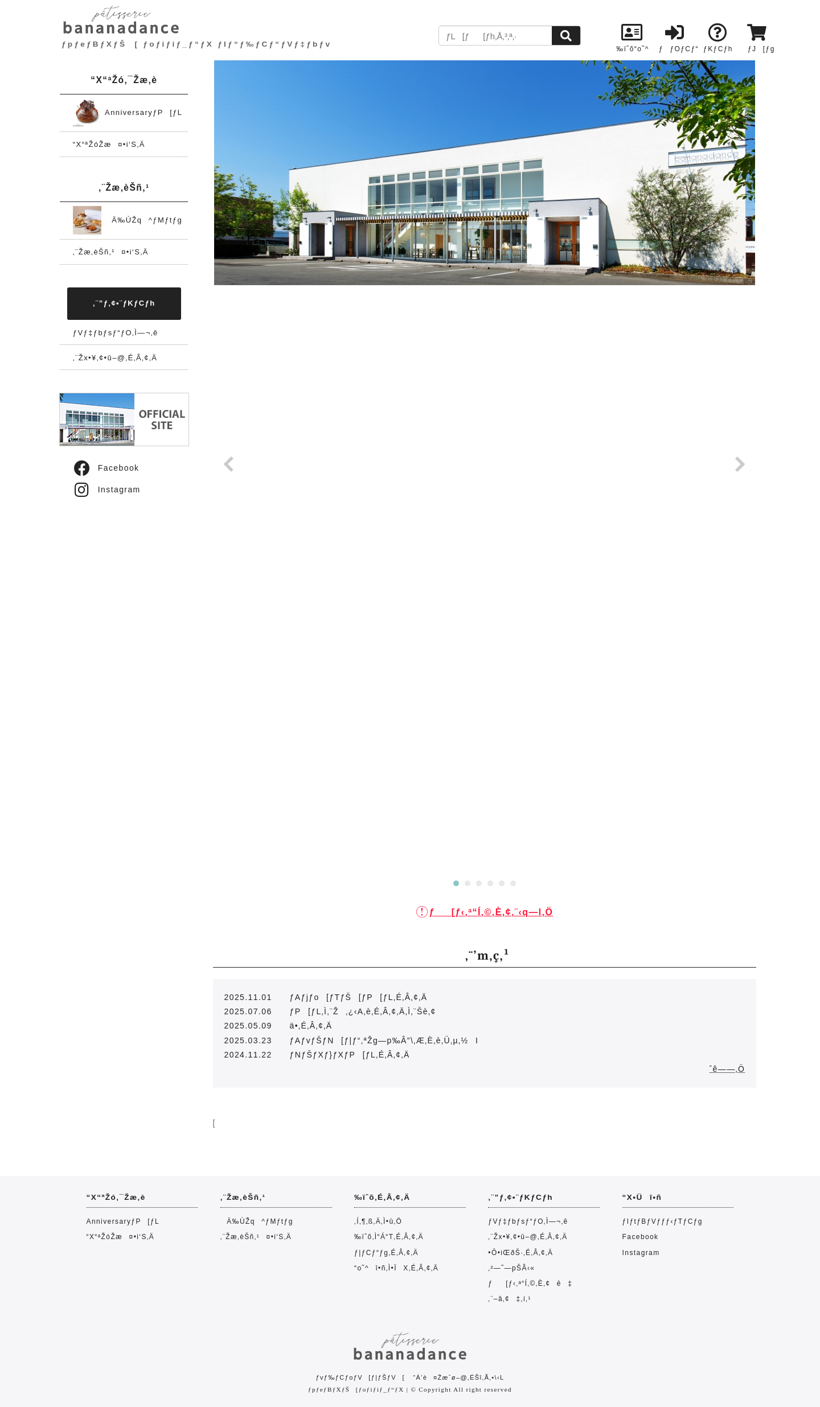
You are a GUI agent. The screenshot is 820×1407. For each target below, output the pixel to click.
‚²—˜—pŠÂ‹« (511, 1268)
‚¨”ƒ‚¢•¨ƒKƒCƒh (124, 303)
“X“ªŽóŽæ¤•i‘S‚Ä (109, 144)
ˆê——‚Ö (727, 1068)
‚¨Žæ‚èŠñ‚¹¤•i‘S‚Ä (111, 252)
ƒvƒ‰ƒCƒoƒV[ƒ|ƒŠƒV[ (359, 1377)
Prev (229, 464)
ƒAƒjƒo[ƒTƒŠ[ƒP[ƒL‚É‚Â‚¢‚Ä (359, 997)
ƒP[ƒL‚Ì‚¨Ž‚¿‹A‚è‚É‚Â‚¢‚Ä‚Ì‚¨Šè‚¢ (363, 1011)
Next (740, 464)
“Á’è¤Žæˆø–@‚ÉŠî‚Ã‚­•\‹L (458, 1377)
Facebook (106, 467)
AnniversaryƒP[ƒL (128, 112)
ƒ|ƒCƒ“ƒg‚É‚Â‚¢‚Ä (386, 1253)
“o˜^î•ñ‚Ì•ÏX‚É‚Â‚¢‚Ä (396, 1268)
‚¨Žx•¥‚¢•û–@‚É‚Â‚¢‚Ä (115, 357)
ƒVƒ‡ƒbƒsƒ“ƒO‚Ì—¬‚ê (115, 332)
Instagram (106, 489)
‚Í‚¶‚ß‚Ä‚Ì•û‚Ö (378, 1221)
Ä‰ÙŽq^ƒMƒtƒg (127, 220)
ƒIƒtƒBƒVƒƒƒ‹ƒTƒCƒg (662, 1221)
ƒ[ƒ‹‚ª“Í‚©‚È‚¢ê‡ (530, 1283)
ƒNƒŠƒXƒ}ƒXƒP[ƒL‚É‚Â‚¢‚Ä (350, 1054)
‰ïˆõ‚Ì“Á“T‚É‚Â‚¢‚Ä (389, 1237)
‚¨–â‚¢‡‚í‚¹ (509, 1299)
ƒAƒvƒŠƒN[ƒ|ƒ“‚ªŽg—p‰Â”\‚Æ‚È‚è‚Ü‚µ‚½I (384, 1040)
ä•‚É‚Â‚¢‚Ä (311, 1025)
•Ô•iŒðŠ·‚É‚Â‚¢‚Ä (520, 1253)
